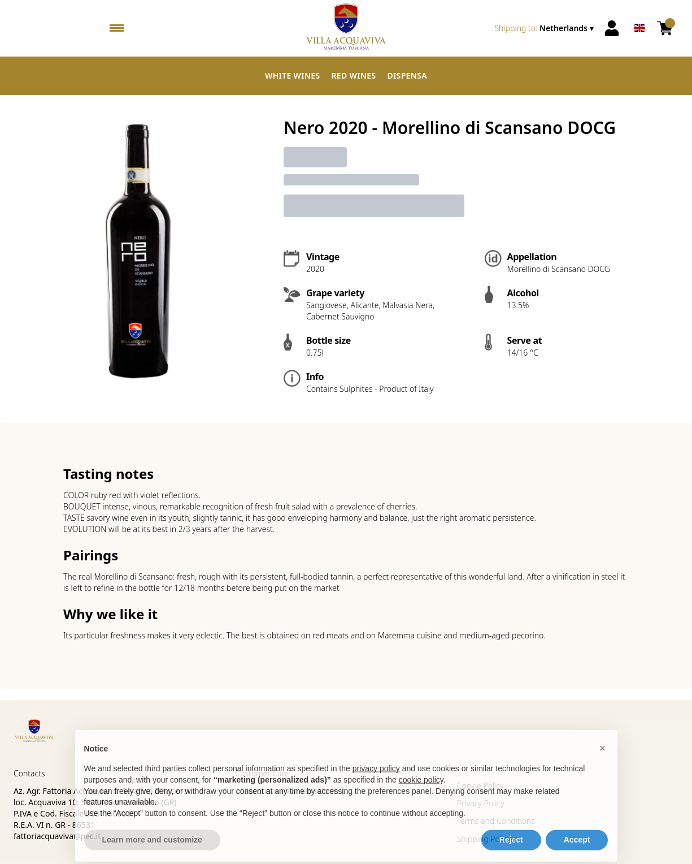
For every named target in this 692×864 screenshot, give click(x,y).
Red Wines (353, 75)
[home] (346, 28)
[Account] (612, 28)
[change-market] (545, 28)
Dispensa (407, 75)
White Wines (292, 75)
